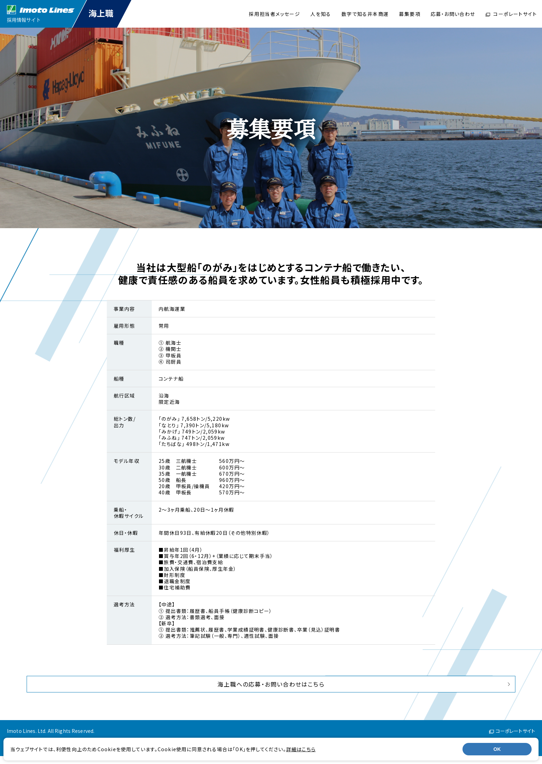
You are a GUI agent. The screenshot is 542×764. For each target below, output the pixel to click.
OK (497, 749)
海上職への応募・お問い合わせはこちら (271, 688)
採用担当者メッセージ (274, 13)
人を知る (320, 13)
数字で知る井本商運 (365, 13)
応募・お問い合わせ (453, 13)
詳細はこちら (305, 749)
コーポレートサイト (511, 13)
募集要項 (409, 13)
